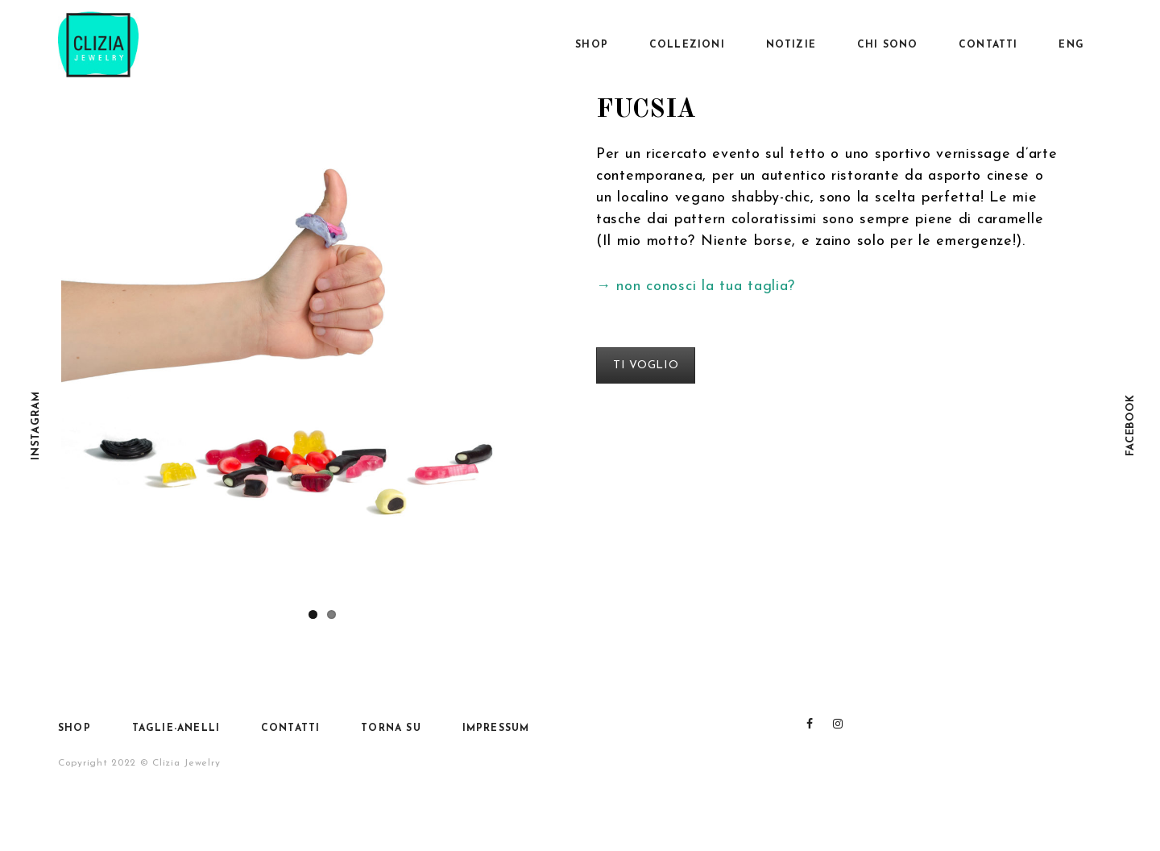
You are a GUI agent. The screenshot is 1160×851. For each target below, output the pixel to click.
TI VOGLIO (645, 365)
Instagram (36, 425)
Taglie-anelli (176, 728)
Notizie (791, 45)
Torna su (391, 728)
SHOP (591, 45)
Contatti (988, 45)
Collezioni (687, 45)
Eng (1071, 45)
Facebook (1130, 426)
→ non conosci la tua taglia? (695, 286)
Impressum (496, 728)
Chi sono (887, 45)
